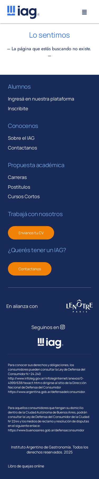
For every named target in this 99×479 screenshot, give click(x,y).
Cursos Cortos (24, 196)
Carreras (17, 177)
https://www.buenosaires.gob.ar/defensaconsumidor (46, 430)
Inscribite (18, 108)
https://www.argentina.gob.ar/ (29, 392)
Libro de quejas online (26, 465)
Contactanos (22, 147)
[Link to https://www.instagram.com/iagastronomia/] (62, 327)
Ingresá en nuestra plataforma (41, 99)
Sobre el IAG (21, 138)
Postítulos (19, 187)
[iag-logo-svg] (23, 7)
